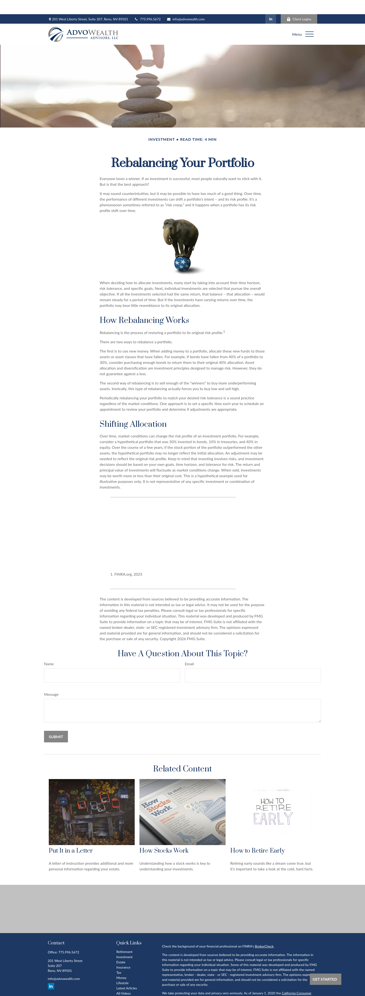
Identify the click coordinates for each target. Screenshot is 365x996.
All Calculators (126, 984)
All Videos (123, 979)
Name (49, 649)
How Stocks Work (164, 837)
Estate (120, 948)
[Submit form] (56, 722)
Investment (124, 943)
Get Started (325, 979)
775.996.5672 (147, 5)
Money (121, 963)
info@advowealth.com (186, 5)
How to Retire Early (257, 837)
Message (51, 680)
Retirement (124, 937)
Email (189, 649)
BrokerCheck (264, 932)
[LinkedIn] (270, 4)
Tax (118, 958)
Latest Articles (126, 974)
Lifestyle (122, 969)
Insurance (123, 953)
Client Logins (299, 5)
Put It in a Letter (71, 837)
